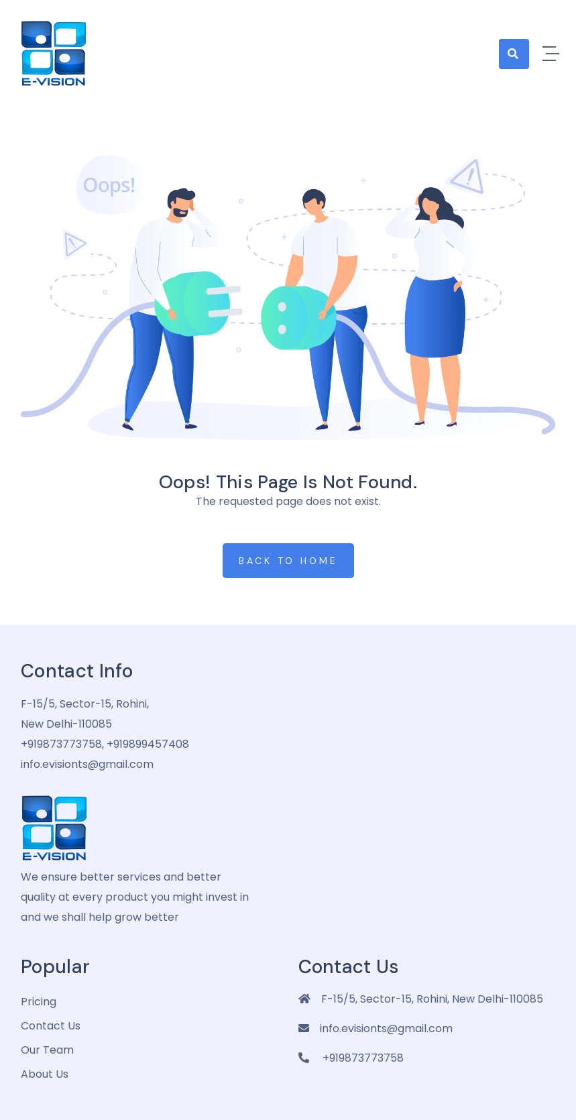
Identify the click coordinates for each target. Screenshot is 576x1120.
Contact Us (50, 1025)
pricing (38, 1001)
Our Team (47, 1050)
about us (44, 1074)
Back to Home (288, 561)
